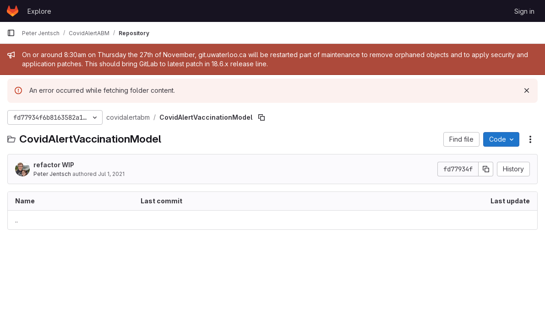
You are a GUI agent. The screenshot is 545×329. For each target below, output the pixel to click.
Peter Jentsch (52, 173)
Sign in (524, 11)
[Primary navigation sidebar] (11, 33)
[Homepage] (12, 11)
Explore (39, 11)
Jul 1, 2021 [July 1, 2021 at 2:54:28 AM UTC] (111, 173)
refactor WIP (53, 165)
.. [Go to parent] (16, 220)
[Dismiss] (526, 90)
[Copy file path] (261, 117)
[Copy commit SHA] (486, 169)
